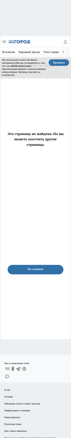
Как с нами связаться (15, 430)
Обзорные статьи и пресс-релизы (22, 403)
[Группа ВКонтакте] (7, 369)
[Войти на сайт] (65, 42)
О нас (7, 389)
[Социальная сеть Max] (7, 376)
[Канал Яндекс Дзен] (24, 369)
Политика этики (12, 424)
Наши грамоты (12, 417)
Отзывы (8, 396)
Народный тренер (29, 52)
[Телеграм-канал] (18, 369)
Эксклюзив (8, 52)
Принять (59, 62)
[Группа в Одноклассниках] (13, 369)
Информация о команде (17, 410)
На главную (35, 269)
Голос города (51, 52)
